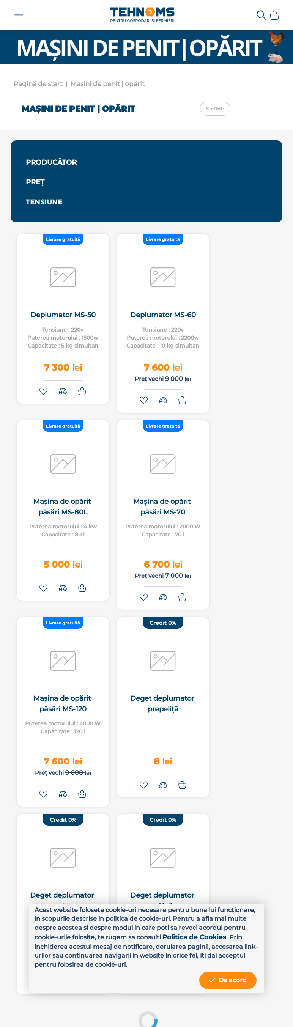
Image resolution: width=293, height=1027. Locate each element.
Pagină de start (38, 84)
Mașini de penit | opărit (108, 84)
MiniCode (222, 1011)
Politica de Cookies (66, 944)
